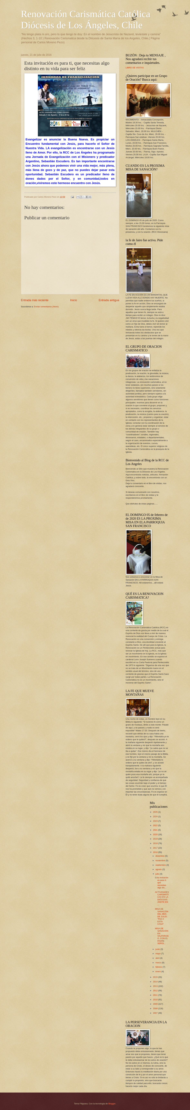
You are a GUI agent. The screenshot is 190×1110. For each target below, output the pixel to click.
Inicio (73, 300)
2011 (155, 995)
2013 (155, 986)
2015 (155, 977)
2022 (155, 825)
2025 (155, 812)
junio (158, 949)
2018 (155, 843)
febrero (159, 967)
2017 (155, 848)
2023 (155, 821)
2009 (155, 1004)
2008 (155, 1008)
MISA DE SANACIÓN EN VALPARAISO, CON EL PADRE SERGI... (162, 936)
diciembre (160, 856)
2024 (155, 816)
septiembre (161, 865)
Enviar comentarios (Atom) (46, 306)
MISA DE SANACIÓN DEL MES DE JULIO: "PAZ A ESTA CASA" (161, 916)
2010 (155, 999)
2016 (155, 852)
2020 (155, 834)
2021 (155, 830)
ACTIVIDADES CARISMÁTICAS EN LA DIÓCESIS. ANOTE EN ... (162, 898)
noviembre (161, 860)
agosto (159, 869)
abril (158, 958)
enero (158, 971)
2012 (155, 990)
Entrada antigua (109, 300)
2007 (155, 1013)
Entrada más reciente (35, 300)
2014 (155, 981)
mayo (158, 953)
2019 (155, 839)
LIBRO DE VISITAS (135, 67)
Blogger (112, 1103)
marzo (159, 962)
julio (158, 874)
